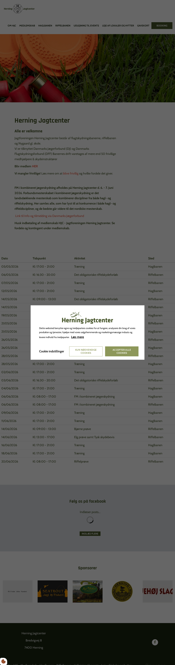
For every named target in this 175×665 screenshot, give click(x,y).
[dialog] (87, 332)
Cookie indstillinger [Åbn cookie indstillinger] (51, 351)
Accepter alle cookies (122, 351)
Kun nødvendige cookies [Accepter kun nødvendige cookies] (86, 351)
